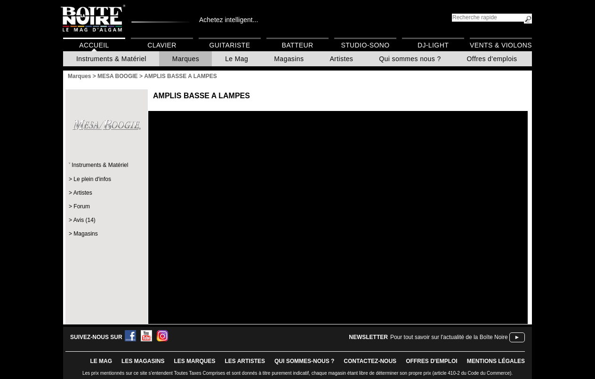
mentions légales (496, 361)
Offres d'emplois (492, 59)
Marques (185, 59)
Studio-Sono (365, 45)
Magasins (289, 59)
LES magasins (142, 361)
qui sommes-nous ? (304, 361)
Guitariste (229, 45)
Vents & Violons (501, 45)
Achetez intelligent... (228, 20)
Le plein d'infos (92, 179)
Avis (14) (84, 220)
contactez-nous (370, 361)
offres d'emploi (432, 361)
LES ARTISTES (245, 361)
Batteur (297, 45)
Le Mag (236, 59)
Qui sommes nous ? (410, 59)
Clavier (162, 45)
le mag (101, 361)
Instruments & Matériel (111, 59)
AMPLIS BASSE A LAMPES (201, 96)
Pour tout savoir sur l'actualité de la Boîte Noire (449, 337)
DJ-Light (433, 45)
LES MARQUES (194, 361)
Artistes (341, 59)
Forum (81, 206)
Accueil (94, 45)
